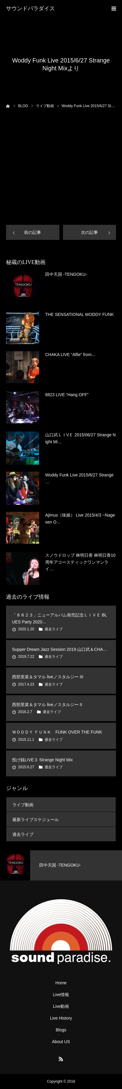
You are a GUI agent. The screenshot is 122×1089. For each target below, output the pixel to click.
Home (61, 983)
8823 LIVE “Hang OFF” (67, 394)
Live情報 (61, 994)
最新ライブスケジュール (35, 819)
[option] (61, 865)
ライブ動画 (22, 804)
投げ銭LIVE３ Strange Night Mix (42, 759)
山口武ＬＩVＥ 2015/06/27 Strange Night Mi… (80, 438)
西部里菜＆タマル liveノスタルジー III (47, 676)
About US (61, 1042)
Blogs (61, 1030)
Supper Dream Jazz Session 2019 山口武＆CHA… (59, 649)
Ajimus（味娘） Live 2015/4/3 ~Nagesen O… (80, 518)
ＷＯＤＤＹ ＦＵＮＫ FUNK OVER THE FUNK (57, 732)
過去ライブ (54, 629)
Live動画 (61, 1006)
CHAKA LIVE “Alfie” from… (70, 354)
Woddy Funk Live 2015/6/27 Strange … (79, 478)
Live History (61, 1018)
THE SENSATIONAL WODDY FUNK (79, 314)
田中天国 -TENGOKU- (66, 274)
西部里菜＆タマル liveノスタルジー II (47, 704)
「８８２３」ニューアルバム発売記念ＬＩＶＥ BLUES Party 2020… (59, 618)
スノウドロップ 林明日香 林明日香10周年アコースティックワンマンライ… (80, 562)
